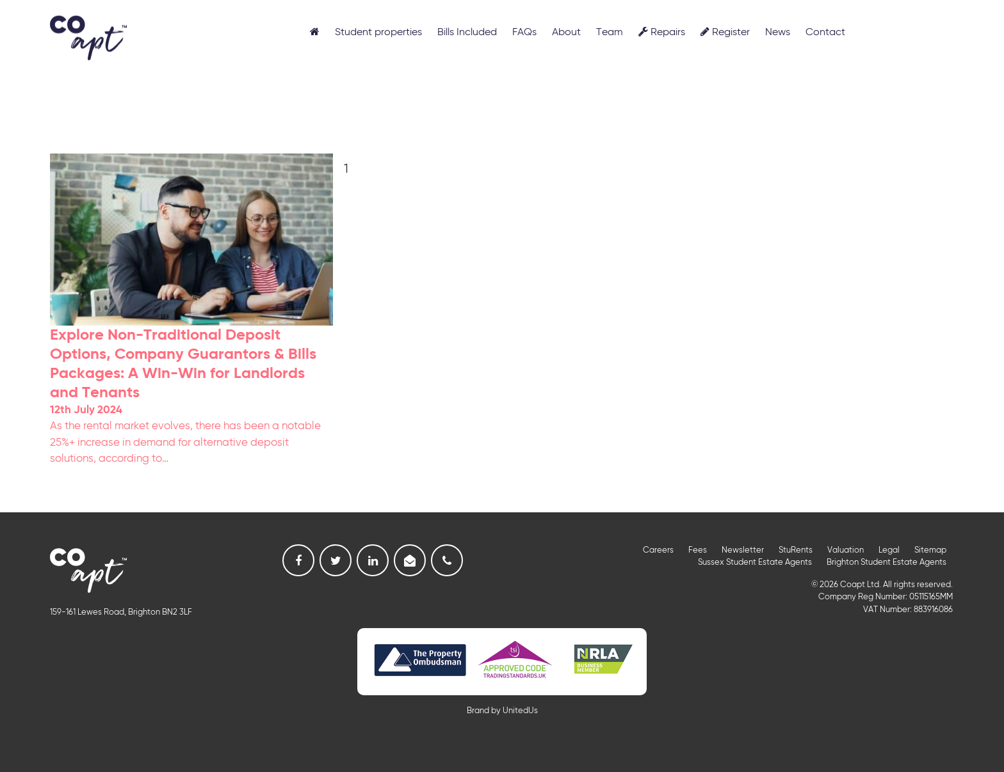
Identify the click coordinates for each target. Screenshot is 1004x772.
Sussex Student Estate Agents (755, 562)
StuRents (796, 550)
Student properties (378, 33)
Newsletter (743, 550)
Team (609, 33)
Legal (889, 550)
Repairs (661, 32)
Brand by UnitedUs (502, 711)
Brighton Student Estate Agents (886, 562)
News (777, 33)
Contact (825, 33)
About (566, 33)
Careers (658, 550)
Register (725, 32)
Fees (697, 550)
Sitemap (930, 550)
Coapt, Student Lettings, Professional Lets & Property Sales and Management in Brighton (88, 37)
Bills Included (467, 33)
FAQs (524, 33)
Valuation (845, 550)
